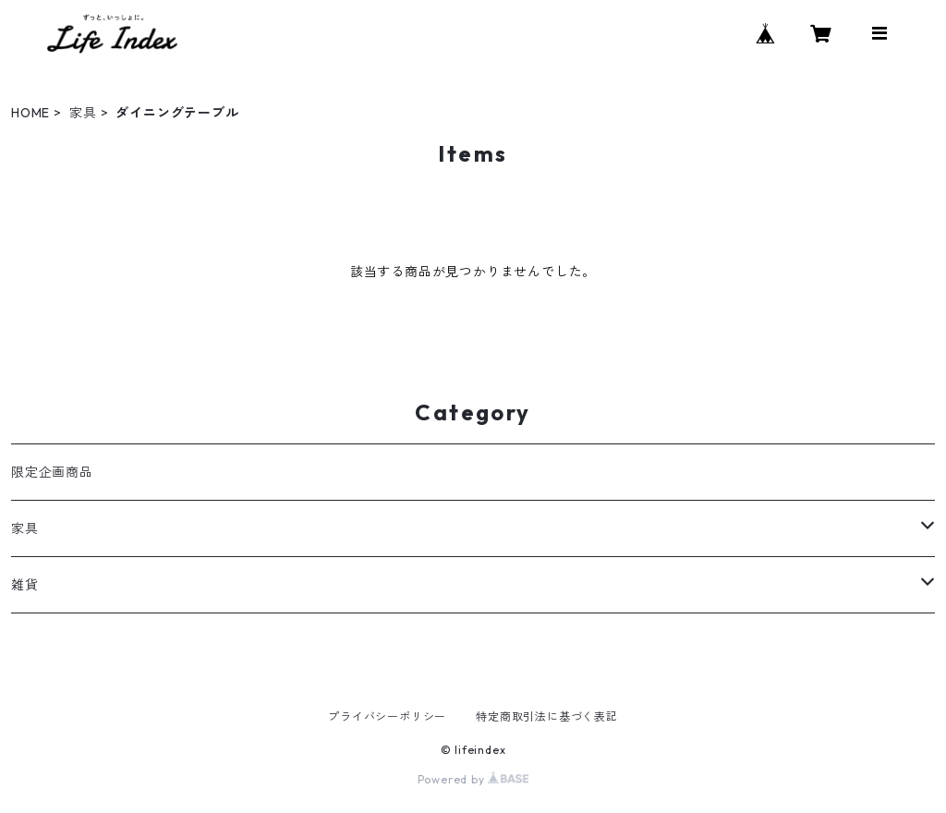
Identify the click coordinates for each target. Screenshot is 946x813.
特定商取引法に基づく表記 (547, 716)
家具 (83, 112)
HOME (30, 112)
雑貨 (25, 584)
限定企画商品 (52, 472)
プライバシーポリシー (387, 716)
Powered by (473, 779)
